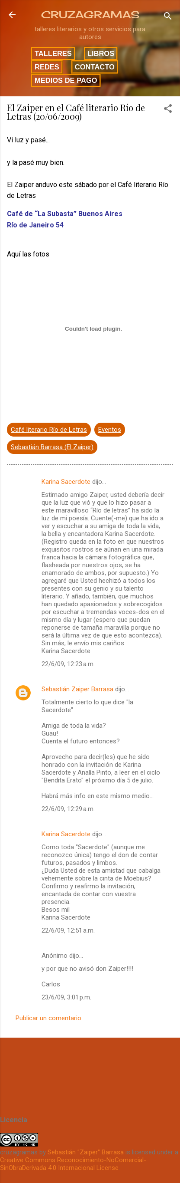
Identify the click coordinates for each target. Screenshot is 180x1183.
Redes (47, 67)
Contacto (95, 67)
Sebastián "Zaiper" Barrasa (86, 1152)
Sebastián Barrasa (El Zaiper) (52, 447)
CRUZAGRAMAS (90, 14)
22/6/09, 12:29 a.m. (68, 809)
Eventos (109, 430)
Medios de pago (66, 80)
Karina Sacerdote (66, 482)
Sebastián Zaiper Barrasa (77, 689)
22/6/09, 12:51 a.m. (68, 930)
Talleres (53, 53)
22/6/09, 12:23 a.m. (68, 664)
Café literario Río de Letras (49, 430)
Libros (100, 53)
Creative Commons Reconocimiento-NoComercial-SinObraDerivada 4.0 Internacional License (73, 1164)
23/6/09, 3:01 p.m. (66, 997)
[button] (168, 110)
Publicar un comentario (48, 1018)
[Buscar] (168, 17)
